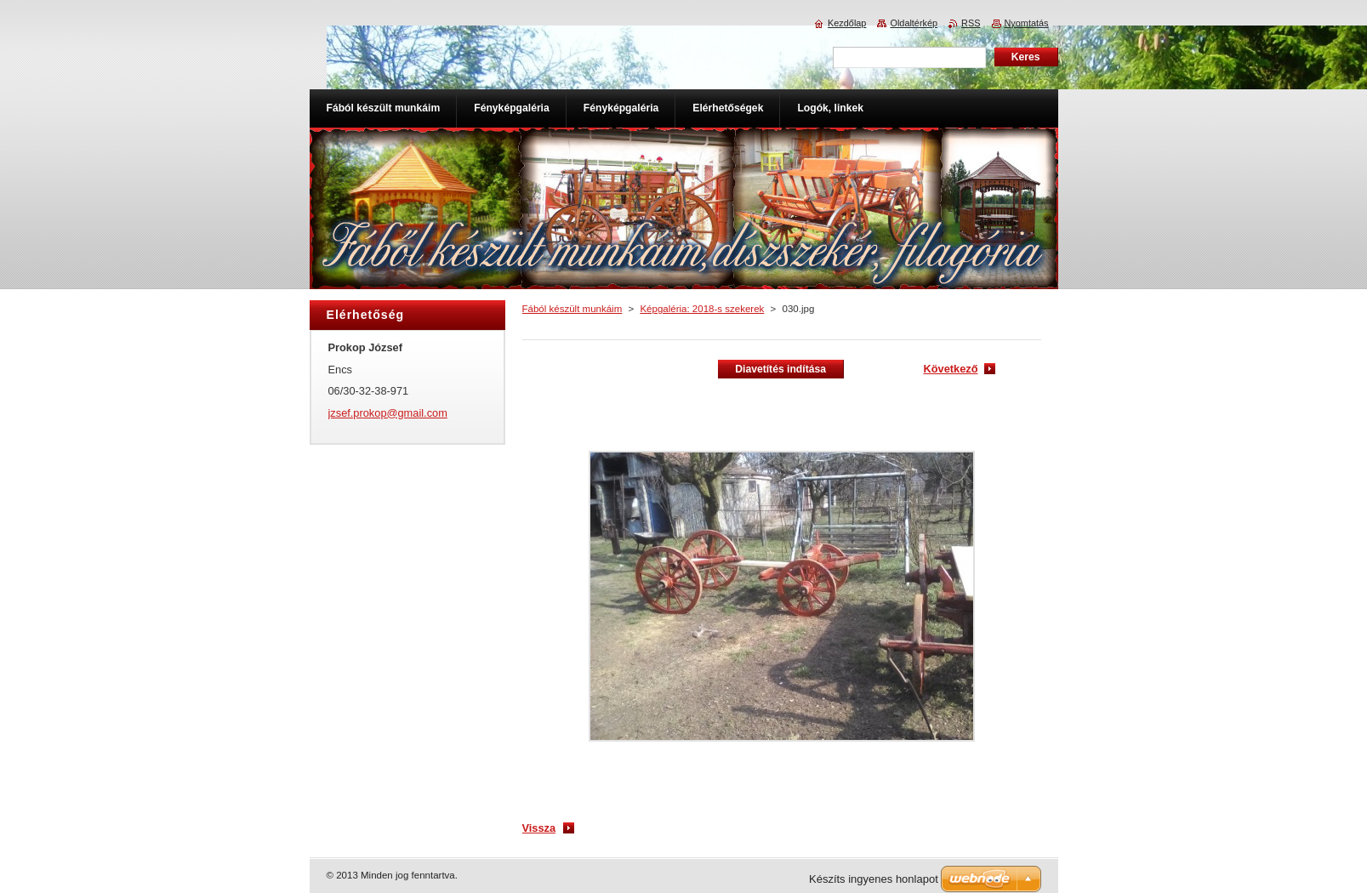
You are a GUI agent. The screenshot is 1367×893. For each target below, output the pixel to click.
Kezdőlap (847, 23)
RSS (970, 23)
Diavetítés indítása (780, 369)
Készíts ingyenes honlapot (873, 879)
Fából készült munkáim (572, 309)
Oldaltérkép (913, 23)
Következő (950, 368)
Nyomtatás (1027, 23)
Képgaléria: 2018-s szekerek (702, 309)
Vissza (539, 828)
